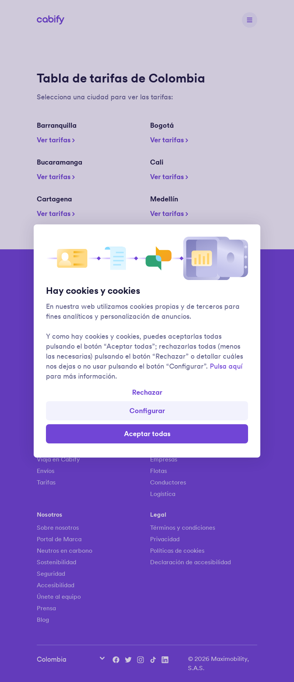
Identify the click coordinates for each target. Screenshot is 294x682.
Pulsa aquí (226, 366)
